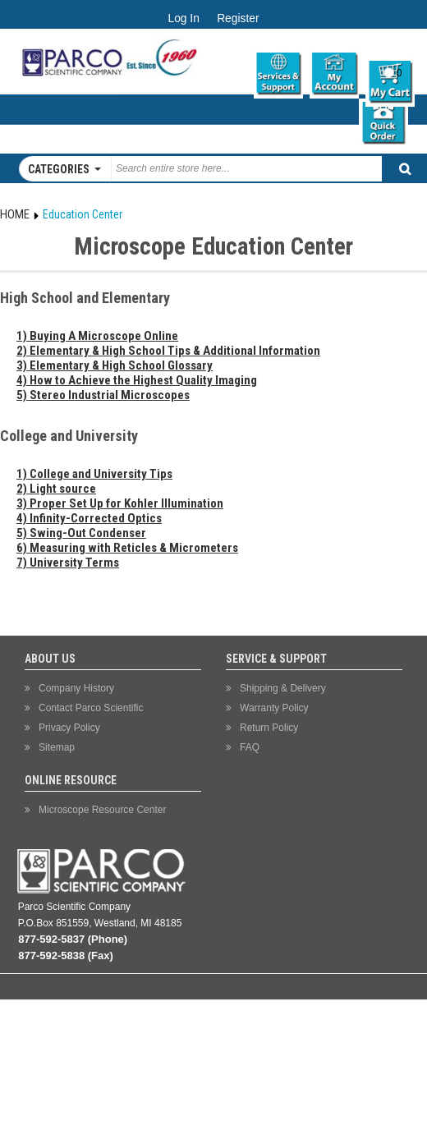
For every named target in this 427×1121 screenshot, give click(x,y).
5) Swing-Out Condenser (81, 533)
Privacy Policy (69, 727)
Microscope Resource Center (102, 809)
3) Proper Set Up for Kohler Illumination (119, 503)
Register (238, 18)
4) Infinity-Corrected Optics (89, 518)
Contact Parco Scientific (91, 708)
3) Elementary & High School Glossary (114, 365)
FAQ (249, 747)
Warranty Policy (274, 708)
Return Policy (269, 727)
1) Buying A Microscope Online (97, 335)
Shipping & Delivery (283, 688)
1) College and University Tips (94, 473)
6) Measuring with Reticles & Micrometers (127, 547)
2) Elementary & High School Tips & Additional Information (168, 350)
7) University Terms (67, 562)
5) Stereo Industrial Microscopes (103, 395)
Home (15, 214)
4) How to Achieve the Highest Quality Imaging (136, 380)
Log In (183, 18)
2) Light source (56, 488)
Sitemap (57, 747)
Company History (76, 688)
